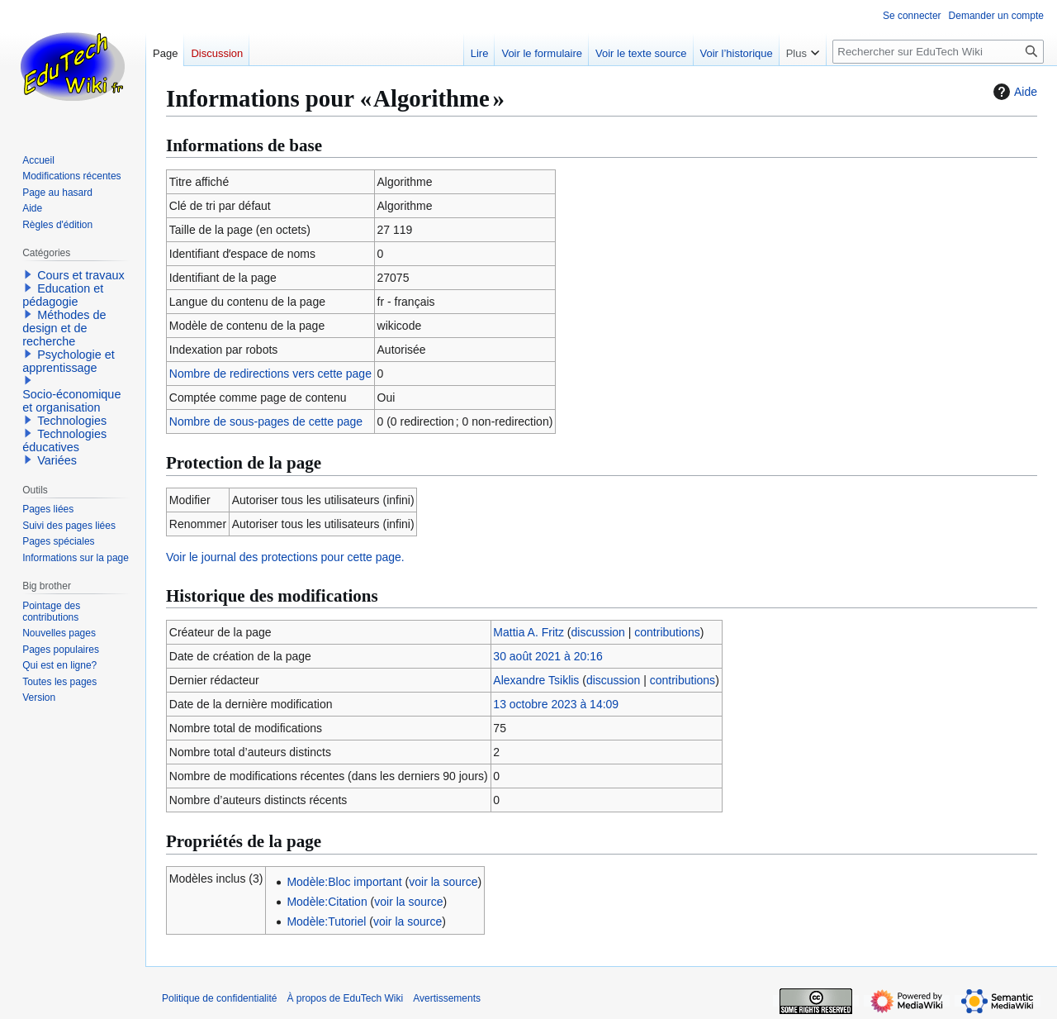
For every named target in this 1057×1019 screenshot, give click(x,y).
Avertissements (447, 998)
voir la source (443, 881)
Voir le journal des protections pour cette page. (285, 557)
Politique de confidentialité (219, 998)
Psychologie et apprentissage (68, 361)
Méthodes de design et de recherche (64, 328)
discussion (598, 632)
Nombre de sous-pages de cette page (266, 421)
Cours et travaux (81, 275)
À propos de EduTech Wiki (345, 998)
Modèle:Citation (327, 901)
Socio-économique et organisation (71, 401)
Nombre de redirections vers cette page (270, 373)
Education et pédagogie (62, 295)
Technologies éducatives (64, 440)
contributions (666, 632)
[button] (28, 274)
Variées (57, 460)
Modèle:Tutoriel (326, 921)
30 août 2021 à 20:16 (547, 656)
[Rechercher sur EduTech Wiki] (938, 52)
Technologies (72, 420)
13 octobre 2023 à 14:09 (556, 704)
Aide (1013, 91)
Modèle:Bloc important (344, 881)
